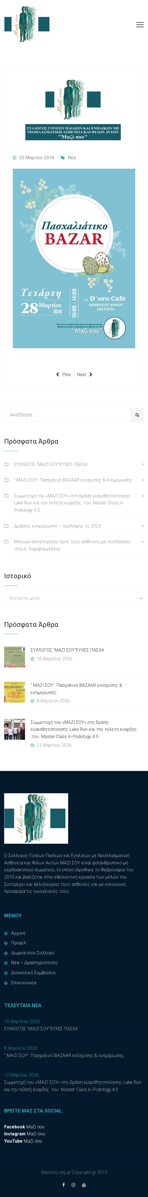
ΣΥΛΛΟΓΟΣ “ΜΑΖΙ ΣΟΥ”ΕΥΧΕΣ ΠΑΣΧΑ (50, 464)
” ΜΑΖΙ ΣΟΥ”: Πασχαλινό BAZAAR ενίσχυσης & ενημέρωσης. (74, 480)
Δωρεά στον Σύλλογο (32, 953)
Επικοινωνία (23, 982)
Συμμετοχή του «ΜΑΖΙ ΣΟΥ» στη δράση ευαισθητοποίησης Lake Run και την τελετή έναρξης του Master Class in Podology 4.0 (72, 503)
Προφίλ (18, 942)
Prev (63, 374)
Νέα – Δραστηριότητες (34, 962)
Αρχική (18, 933)
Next (84, 374)
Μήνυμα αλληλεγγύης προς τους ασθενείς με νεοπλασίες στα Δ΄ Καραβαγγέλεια (72, 545)
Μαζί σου (24, 1127)
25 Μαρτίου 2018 (33, 157)
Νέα (68, 157)
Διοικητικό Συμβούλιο (33, 972)
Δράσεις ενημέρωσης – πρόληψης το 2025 (57, 526)
